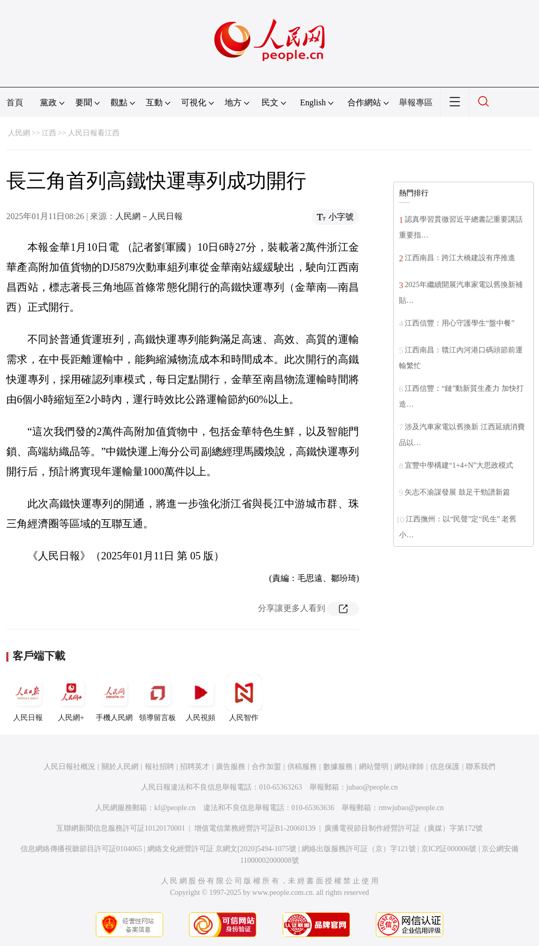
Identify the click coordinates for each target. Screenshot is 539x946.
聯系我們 (480, 767)
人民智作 (243, 698)
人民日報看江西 (93, 133)
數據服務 (338, 767)
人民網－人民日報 (149, 216)
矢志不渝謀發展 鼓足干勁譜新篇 (457, 492)
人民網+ (71, 698)
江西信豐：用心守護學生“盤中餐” (459, 323)
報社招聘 (159, 767)
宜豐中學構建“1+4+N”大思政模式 (459, 465)
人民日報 (27, 698)
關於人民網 (120, 767)
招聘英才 (194, 767)
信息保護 (445, 767)
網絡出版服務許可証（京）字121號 (359, 849)
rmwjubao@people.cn (411, 808)
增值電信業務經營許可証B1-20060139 (255, 828)
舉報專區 (416, 102)
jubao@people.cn (372, 787)
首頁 (14, 102)
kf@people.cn (175, 808)
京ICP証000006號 (449, 849)
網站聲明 (373, 767)
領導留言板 (157, 698)
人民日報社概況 (69, 767)
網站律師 (409, 767)
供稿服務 (302, 767)
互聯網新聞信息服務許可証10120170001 (120, 828)
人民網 (19, 133)
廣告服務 (230, 767)
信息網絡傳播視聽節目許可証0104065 (81, 849)
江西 (49, 133)
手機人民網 (114, 698)
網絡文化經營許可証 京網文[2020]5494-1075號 (222, 849)
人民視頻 (200, 698)
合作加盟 (266, 767)
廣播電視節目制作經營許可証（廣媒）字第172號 (403, 828)
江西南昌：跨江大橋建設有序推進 (460, 258)
